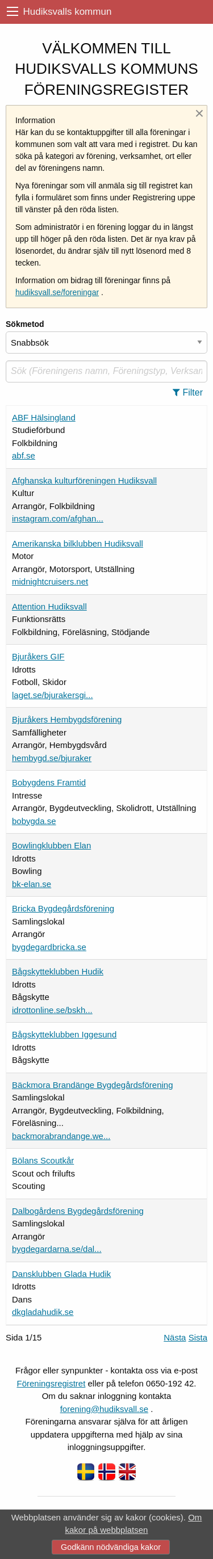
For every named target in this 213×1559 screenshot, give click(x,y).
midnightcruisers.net (50, 581)
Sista (198, 1337)
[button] (191, 393)
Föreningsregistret (50, 1383)
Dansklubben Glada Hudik (61, 1274)
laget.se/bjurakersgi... (52, 695)
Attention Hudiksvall (49, 606)
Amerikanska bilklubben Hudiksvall (77, 543)
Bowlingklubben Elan (51, 845)
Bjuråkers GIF (38, 656)
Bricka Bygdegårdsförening (63, 908)
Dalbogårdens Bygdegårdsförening (78, 1211)
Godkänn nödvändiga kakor (111, 1547)
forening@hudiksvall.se (104, 1409)
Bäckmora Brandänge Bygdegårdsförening (92, 1085)
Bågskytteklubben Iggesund (64, 1034)
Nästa (175, 1337)
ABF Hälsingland (44, 417)
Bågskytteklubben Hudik (57, 971)
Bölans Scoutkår (43, 1160)
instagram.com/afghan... (57, 518)
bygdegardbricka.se (49, 947)
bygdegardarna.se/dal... (57, 1249)
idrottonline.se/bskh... (52, 1010)
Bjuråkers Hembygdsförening (67, 719)
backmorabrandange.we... (61, 1136)
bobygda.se (34, 821)
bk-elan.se (31, 884)
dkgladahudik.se (42, 1312)
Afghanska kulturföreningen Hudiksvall (84, 480)
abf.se (23, 455)
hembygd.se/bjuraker (51, 758)
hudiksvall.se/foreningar (57, 292)
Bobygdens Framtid (49, 782)
